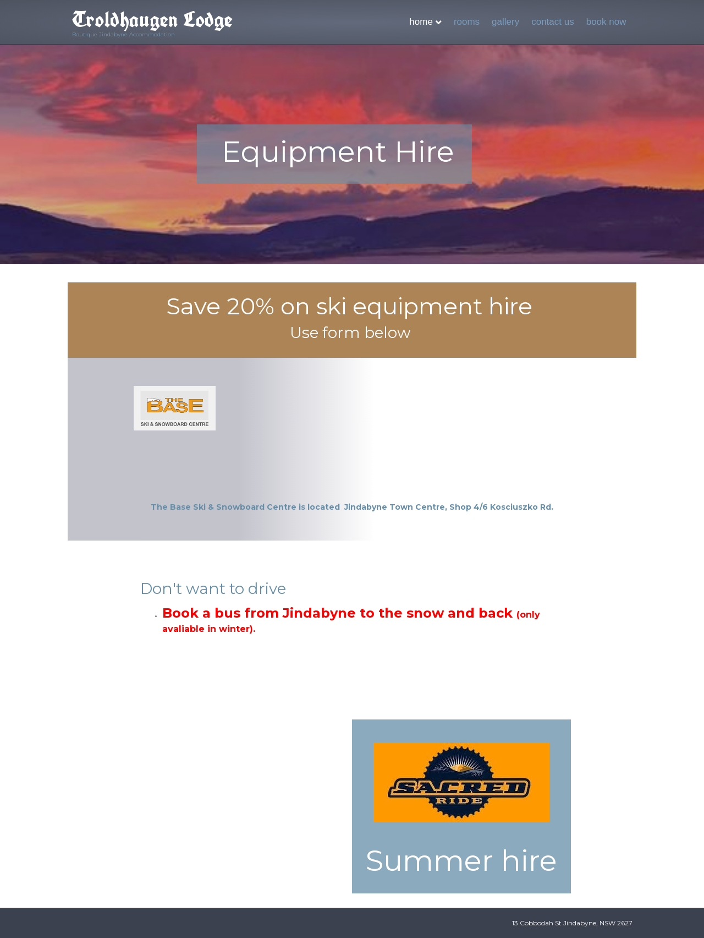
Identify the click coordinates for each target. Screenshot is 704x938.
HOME (421, 22)
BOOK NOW (606, 22)
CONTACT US (552, 22)
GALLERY (505, 22)
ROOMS (467, 22)
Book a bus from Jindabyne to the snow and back (351, 619)
